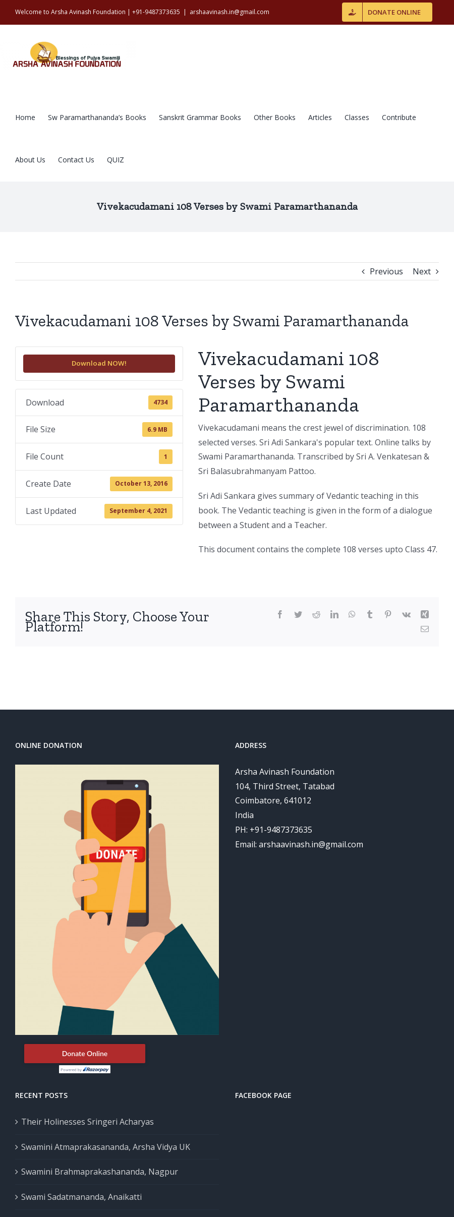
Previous (386, 271)
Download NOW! (99, 363)
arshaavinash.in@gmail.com (229, 12)
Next (422, 271)
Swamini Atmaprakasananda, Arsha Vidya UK (105, 1146)
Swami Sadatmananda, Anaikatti (81, 1196)
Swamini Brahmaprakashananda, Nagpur (99, 1171)
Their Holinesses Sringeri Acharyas (87, 1121)
